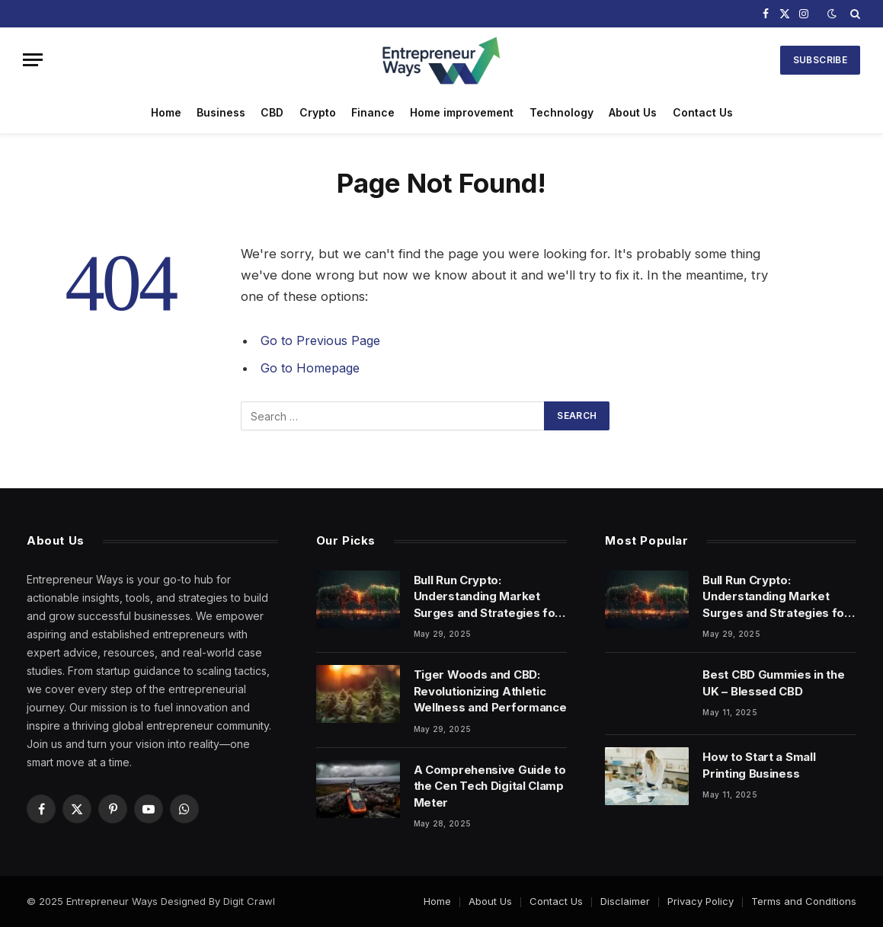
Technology (561, 112)
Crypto (317, 112)
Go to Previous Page (322, 340)
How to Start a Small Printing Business (758, 765)
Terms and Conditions (803, 901)
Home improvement (461, 112)
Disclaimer (625, 901)
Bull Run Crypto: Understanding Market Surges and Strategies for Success (487, 597)
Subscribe (820, 60)
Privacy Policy (700, 901)
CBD (272, 112)
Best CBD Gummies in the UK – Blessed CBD (773, 682)
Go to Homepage (312, 368)
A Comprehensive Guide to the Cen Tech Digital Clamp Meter (490, 786)
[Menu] (33, 60)
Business (221, 112)
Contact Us (703, 112)
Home (166, 112)
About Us (633, 112)
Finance (373, 112)
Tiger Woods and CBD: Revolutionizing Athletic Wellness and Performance (490, 690)
